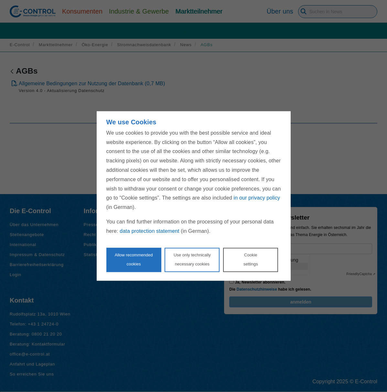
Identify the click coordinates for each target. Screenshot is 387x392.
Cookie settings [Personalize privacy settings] (250, 260)
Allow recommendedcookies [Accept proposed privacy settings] (134, 260)
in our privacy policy (257, 198)
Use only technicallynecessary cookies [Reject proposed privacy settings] (192, 260)
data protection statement (149, 231)
